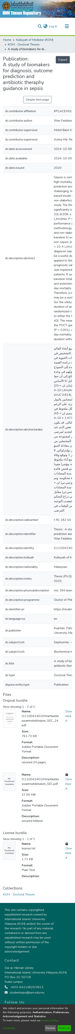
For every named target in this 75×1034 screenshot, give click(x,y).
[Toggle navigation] (66, 26)
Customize (9, 1028)
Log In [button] (53, 26)
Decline (50, 1028)
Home (7, 40)
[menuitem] (45, 26)
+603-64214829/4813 (24, 987)
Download (68, 716)
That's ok (64, 1028)
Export (62, 60)
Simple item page (37, 100)
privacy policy (49, 1020)
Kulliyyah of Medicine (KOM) (34, 40)
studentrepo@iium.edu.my (24, 992)
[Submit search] (39, 26)
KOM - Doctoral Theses (24, 44)
